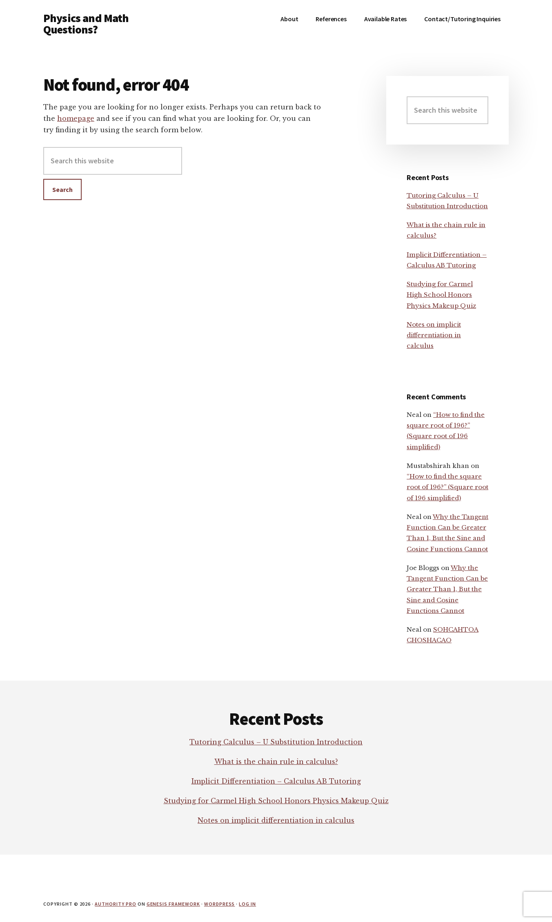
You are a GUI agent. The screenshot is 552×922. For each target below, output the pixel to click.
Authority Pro (115, 904)
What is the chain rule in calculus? (276, 761)
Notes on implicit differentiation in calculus (434, 335)
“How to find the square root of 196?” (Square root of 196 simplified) (447, 487)
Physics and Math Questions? (86, 24)
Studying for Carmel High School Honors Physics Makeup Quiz (441, 295)
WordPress (219, 904)
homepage (75, 118)
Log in (247, 904)
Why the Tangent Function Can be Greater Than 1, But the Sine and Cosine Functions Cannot (447, 589)
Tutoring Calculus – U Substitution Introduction (276, 742)
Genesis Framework (173, 904)
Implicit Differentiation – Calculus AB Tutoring (276, 781)
